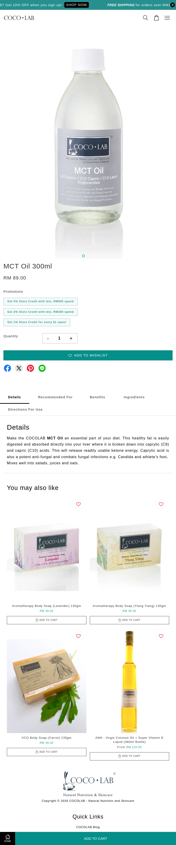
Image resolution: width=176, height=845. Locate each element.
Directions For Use (25, 409)
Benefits (97, 397)
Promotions (13, 291)
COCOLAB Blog (88, 827)
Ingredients (133, 397)
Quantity (10, 336)
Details (14, 397)
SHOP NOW (79, 5)
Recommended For (55, 397)
